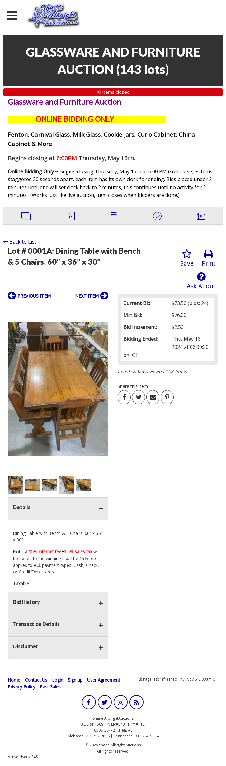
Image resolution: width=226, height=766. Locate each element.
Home (14, 680)
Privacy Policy (21, 687)
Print (209, 258)
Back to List (19, 241)
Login (57, 680)
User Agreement (103, 680)
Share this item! (133, 386)
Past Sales (50, 687)
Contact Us (36, 680)
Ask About (201, 281)
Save (187, 258)
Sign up (75, 680)
